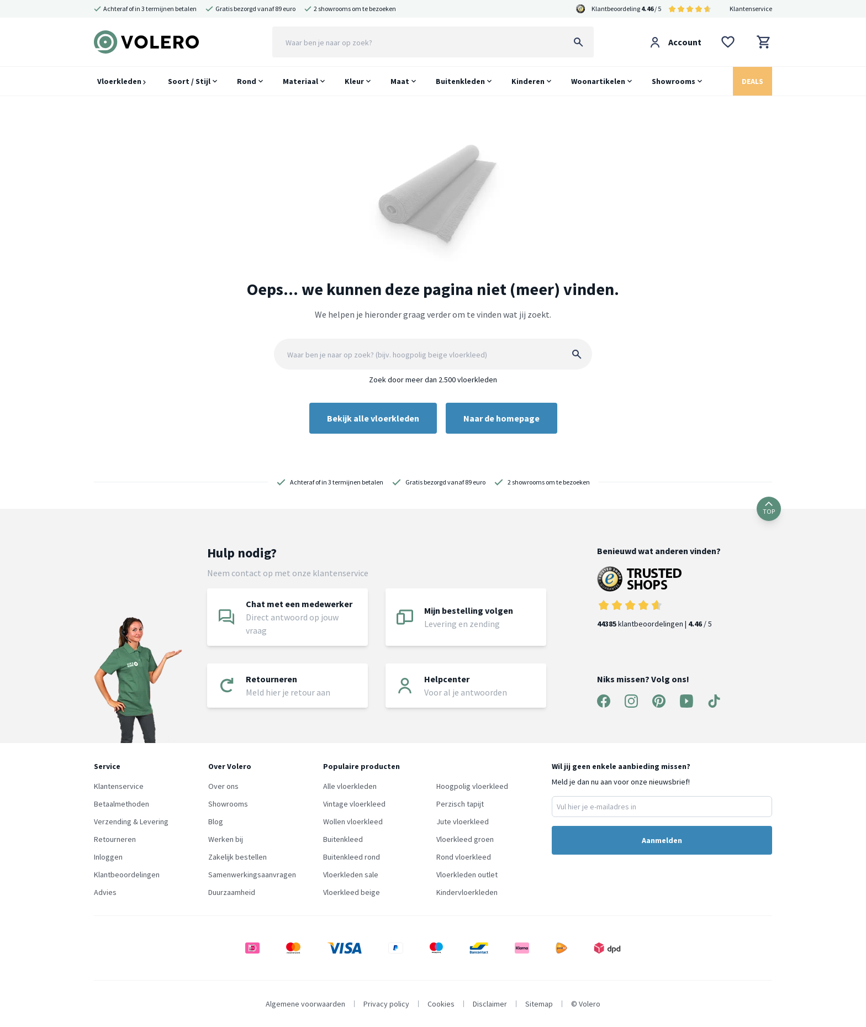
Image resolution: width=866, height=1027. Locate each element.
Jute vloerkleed (462, 821)
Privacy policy (386, 1004)
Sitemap (539, 1004)
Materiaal (300, 81)
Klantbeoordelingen (127, 874)
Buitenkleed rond (351, 857)
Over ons (223, 786)
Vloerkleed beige (351, 892)
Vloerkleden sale (350, 874)
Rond (246, 81)
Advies (105, 892)
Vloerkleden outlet (467, 874)
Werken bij (225, 839)
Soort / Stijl (189, 81)
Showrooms (673, 81)
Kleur (354, 81)
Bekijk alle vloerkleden (373, 418)
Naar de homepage (501, 418)
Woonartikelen (598, 81)
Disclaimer (490, 1004)
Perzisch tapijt (460, 804)
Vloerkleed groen (465, 839)
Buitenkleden (460, 81)
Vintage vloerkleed (354, 804)
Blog (215, 821)
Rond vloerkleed (463, 857)
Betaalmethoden (121, 804)
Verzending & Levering (131, 821)
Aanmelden (662, 840)
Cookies (441, 1004)
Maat (399, 81)
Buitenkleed (343, 839)
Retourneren (115, 839)
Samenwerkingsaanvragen (252, 874)
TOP (769, 508)
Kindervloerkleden (467, 892)
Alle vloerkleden (350, 786)
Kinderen (528, 81)
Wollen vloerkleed (353, 821)
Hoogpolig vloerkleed (472, 786)
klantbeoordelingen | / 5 (659, 597)
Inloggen (108, 857)
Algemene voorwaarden (305, 1004)
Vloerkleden (121, 81)
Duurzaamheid (231, 892)
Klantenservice (751, 8)
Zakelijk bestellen (237, 857)
